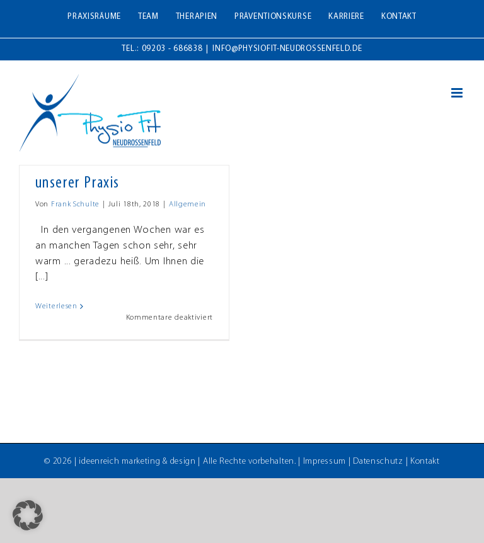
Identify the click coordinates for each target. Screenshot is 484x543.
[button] (27, 515)
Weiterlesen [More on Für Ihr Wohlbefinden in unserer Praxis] (56, 306)
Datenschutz (378, 461)
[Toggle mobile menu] (458, 92)
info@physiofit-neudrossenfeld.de (287, 49)
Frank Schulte (75, 204)
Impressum (324, 461)
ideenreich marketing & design (137, 461)
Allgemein (187, 204)
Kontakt (425, 461)
